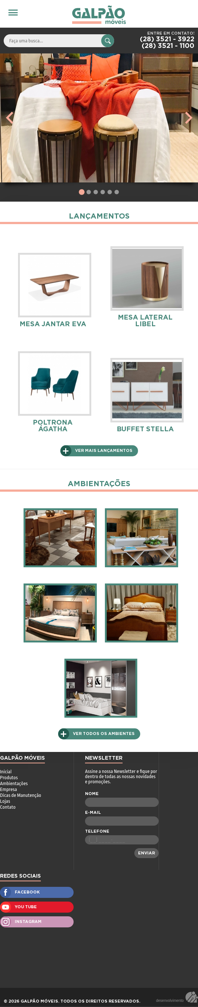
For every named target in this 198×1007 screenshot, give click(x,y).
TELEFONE (97, 831)
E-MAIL (93, 813)
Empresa (8, 789)
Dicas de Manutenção (20, 795)
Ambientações (14, 783)
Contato (7, 807)
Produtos (9, 777)
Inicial (5, 771)
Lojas (5, 801)
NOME (92, 794)
